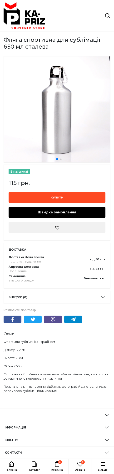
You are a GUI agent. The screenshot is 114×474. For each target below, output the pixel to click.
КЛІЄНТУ (11, 440)
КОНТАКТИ (13, 452)
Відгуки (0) (18, 297)
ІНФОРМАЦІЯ (15, 427)
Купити (57, 197)
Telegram (73, 319)
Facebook (12, 319)
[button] (34, 466)
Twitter (33, 319)
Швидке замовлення (57, 212)
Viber (53, 319)
